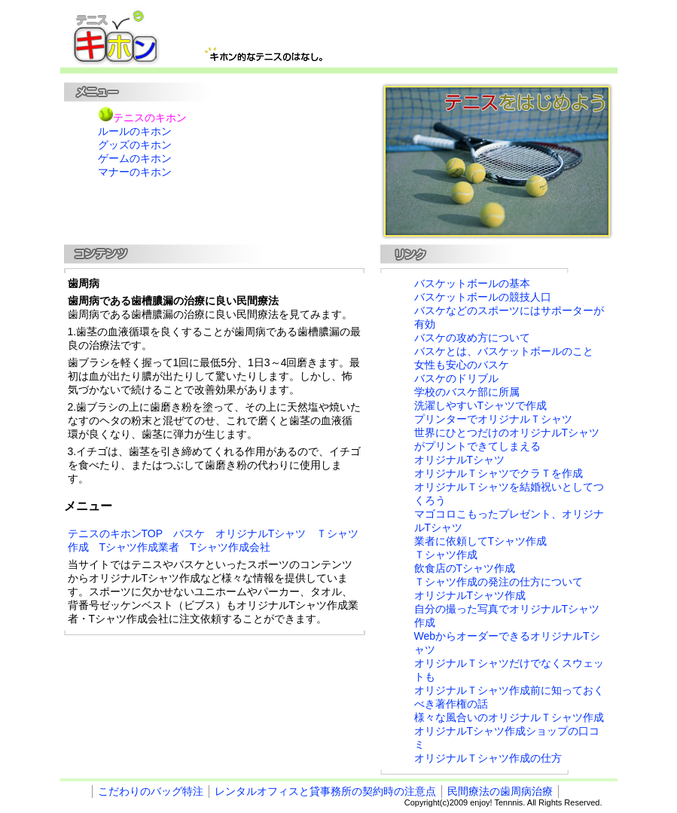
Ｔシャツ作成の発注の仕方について (498, 582)
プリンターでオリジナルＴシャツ (493, 419)
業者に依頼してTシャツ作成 (480, 541)
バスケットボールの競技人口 (482, 297)
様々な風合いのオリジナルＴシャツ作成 (509, 717)
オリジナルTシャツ (260, 533)
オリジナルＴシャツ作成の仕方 (488, 758)
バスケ (189, 533)
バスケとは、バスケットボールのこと (503, 351)
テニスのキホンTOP (115, 533)
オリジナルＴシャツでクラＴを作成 (498, 473)
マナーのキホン (135, 172)
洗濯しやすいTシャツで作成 (480, 405)
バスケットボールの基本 (472, 283)
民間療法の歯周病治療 (500, 791)
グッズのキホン (135, 145)
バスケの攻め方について (472, 338)
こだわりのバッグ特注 (150, 791)
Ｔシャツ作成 (445, 555)
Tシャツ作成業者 (139, 547)
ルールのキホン (135, 131)
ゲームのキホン (135, 158)
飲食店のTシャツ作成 (465, 568)
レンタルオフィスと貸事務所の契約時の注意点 (325, 791)
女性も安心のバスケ (461, 365)
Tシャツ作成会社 (230, 547)
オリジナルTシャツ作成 (470, 595)
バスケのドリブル (456, 378)
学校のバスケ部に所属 (467, 392)
